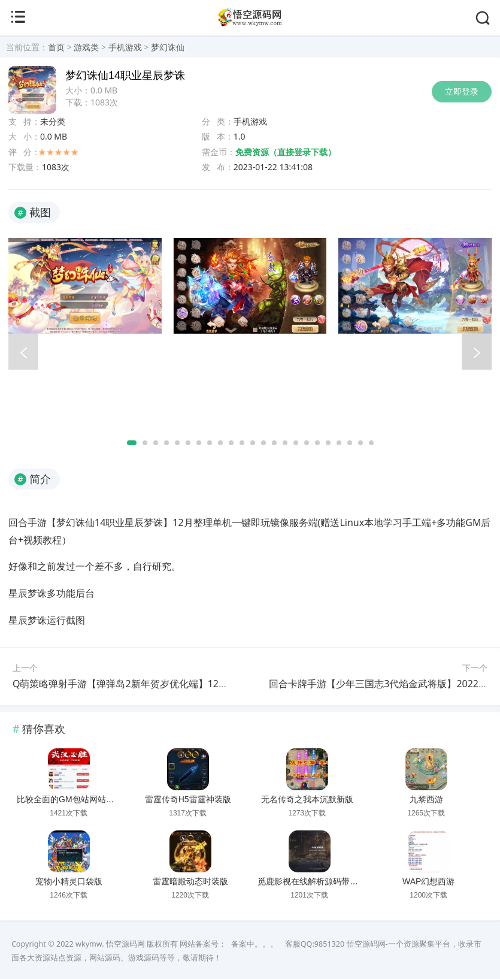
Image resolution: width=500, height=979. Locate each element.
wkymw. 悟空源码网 (110, 944)
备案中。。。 (254, 944)
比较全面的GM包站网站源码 (70, 799)
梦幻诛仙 (167, 47)
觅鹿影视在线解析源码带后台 (311, 881)
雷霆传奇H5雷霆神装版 (188, 799)
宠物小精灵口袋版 (68, 881)
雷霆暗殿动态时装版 (190, 881)
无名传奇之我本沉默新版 (307, 799)
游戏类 (86, 47)
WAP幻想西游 (428, 881)
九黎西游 (426, 799)
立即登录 (461, 91)
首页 (56, 47)
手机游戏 (125, 47)
